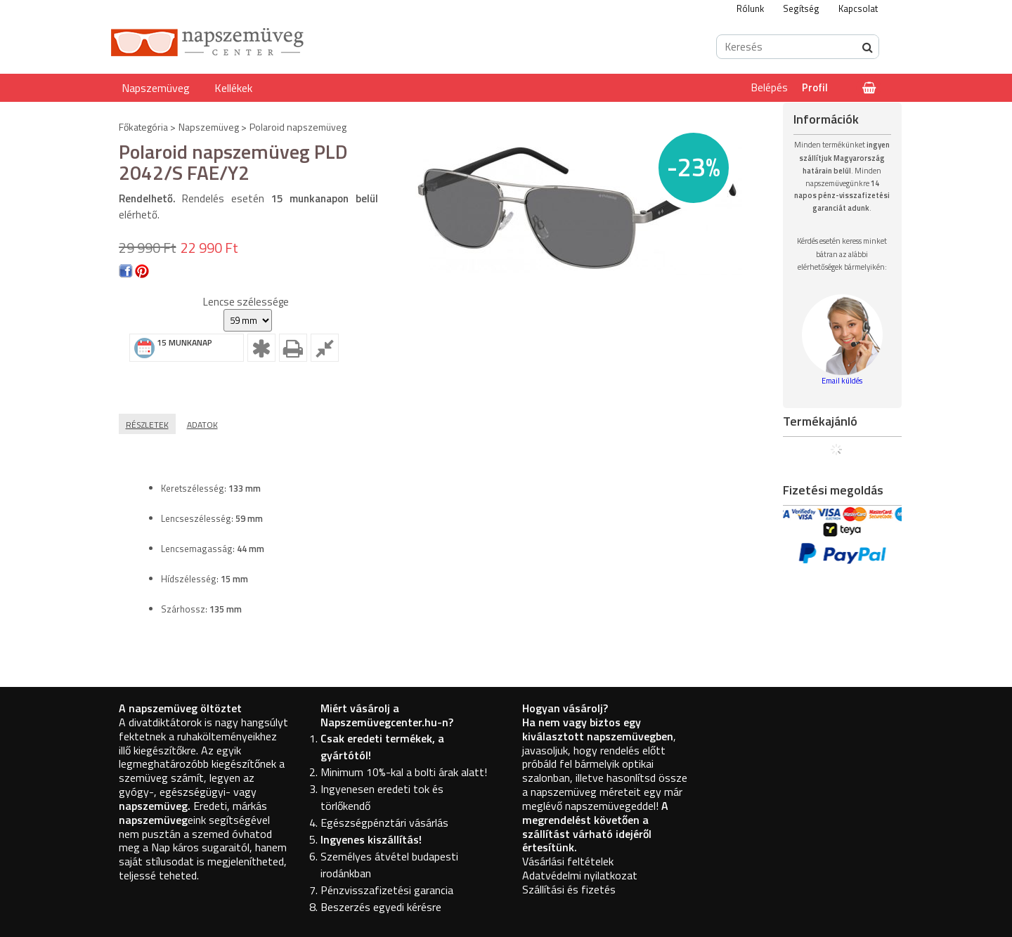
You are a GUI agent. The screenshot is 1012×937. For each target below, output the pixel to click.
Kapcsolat (858, 8)
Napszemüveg (156, 87)
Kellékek (233, 87)
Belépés (769, 87)
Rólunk (750, 8)
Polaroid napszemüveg (297, 126)
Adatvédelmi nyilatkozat (579, 875)
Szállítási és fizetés (569, 889)
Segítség (801, 8)
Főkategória (143, 126)
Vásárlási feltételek (568, 861)
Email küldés (842, 380)
